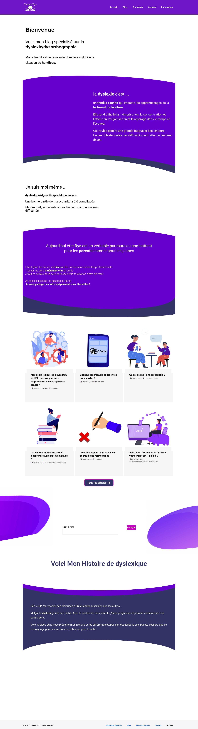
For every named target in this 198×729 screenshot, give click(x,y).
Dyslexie (55, 388)
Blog (125, 7)
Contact (152, 7)
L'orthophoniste (152, 378)
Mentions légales (143, 725)
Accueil (113, 7)
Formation (138, 7)
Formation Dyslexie (114, 725)
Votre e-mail (90, 529)
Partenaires (167, 7)
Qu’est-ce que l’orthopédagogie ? (147, 375)
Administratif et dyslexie (141, 461)
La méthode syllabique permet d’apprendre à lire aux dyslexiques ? (49, 455)
